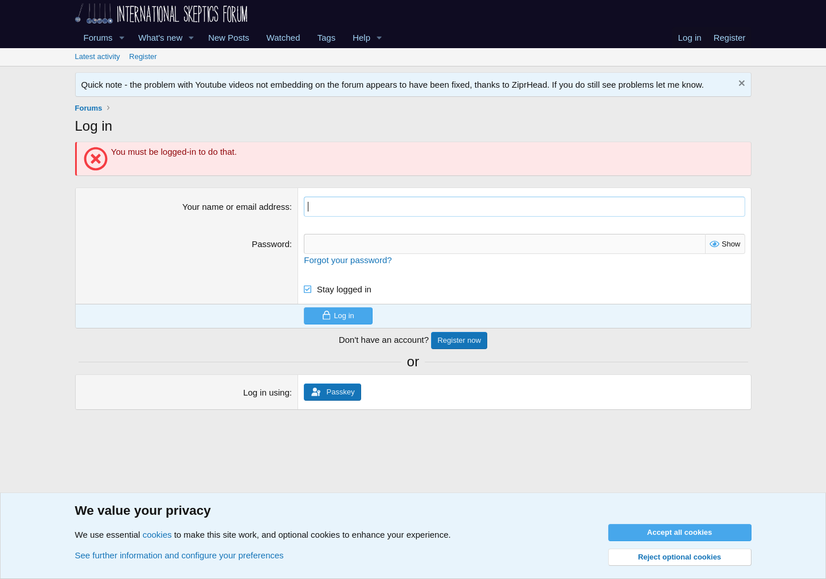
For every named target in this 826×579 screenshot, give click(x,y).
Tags (327, 37)
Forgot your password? (348, 260)
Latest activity (97, 56)
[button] (121, 37)
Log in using (266, 392)
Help (361, 37)
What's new (160, 37)
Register (142, 56)
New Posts (228, 37)
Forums (98, 37)
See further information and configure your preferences (179, 555)
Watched (283, 37)
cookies (157, 534)
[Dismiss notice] (740, 85)
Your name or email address (235, 207)
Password (270, 244)
